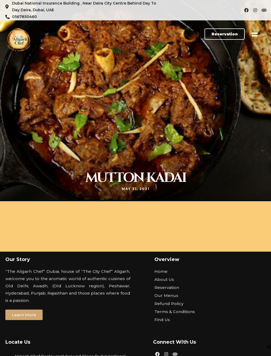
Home (161, 271)
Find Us (162, 319)
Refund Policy (168, 303)
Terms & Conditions (174, 311)
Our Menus (166, 295)
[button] (225, 34)
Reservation (166, 287)
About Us (164, 279)
